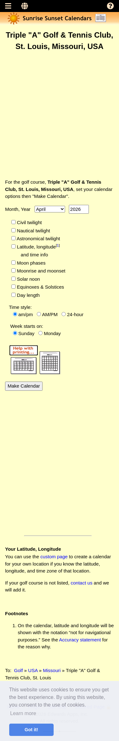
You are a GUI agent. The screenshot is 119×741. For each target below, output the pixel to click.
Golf (18, 670)
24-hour (75, 314)
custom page (54, 556)
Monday (52, 333)
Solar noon (28, 279)
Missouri (52, 670)
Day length (28, 295)
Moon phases (30, 263)
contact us (81, 582)
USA (33, 670)
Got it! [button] (31, 729)
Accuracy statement (80, 639)
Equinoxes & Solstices (40, 287)
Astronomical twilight (38, 238)
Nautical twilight (33, 230)
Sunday (26, 333)
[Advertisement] (59, 114)
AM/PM (49, 314)
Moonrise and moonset (40, 270)
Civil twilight (29, 222)
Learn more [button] (23, 713)
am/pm (25, 314)
